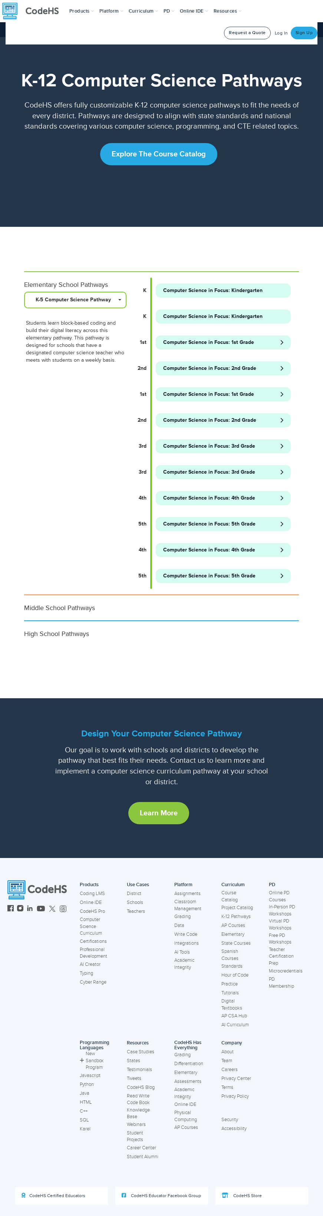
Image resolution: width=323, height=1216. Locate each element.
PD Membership (281, 982)
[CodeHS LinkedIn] (30, 909)
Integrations (186, 943)
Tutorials (230, 993)
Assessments (187, 1081)
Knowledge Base (138, 1113)
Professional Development (93, 953)
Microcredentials (286, 971)
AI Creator (90, 964)
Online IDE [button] (194, 11)
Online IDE (91, 902)
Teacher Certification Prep (281, 956)
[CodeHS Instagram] (20, 909)
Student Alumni (142, 1157)
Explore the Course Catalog (159, 154)
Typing (86, 973)
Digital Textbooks (231, 1004)
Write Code (185, 934)
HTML (86, 1102)
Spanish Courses (229, 954)
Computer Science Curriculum (91, 926)
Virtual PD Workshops (280, 924)
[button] (82, 11)
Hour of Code (234, 975)
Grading (182, 917)
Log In (281, 33)
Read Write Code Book (138, 1099)
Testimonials (139, 1070)
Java (84, 1093)
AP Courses (233, 925)
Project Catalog (237, 908)
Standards (232, 966)
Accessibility (234, 1128)
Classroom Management (187, 905)
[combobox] (75, 300)
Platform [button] (111, 11)
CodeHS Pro (92, 911)
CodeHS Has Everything (187, 1045)
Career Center (141, 1148)
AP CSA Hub (234, 1016)
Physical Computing (185, 1116)
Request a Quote (247, 33)
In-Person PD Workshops (282, 910)
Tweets (134, 1078)
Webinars (136, 1124)
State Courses (236, 943)
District (134, 894)
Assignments (187, 894)
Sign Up (304, 33)
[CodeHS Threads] (63, 909)
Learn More (159, 813)
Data (179, 925)
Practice (229, 984)
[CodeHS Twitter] (52, 909)
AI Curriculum (235, 1025)
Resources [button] (228, 11)
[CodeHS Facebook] (10, 909)
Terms (227, 1087)
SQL (84, 1120)
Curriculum (233, 884)
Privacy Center (236, 1078)
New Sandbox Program (91, 1060)
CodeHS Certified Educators (53, 1196)
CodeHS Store (242, 1196)
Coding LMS (92, 894)
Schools (135, 902)
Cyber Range (93, 982)
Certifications (93, 941)
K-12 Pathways (236, 917)
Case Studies (140, 1052)
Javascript (90, 1076)
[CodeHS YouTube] (41, 909)
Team (226, 1061)
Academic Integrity (184, 963)
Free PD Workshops (280, 938)
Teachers (136, 911)
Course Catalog (229, 896)
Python (87, 1084)
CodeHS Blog (141, 1087)
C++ (84, 1111)
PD (272, 884)
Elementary (232, 934)
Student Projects (135, 1136)
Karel (85, 1129)
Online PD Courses (279, 896)
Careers (229, 1070)
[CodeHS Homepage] (33, 11)
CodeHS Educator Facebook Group (161, 1196)
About (227, 1052)
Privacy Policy (235, 1096)
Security (229, 1120)
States (133, 1061)
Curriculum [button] (143, 11)
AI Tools (182, 952)
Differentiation (188, 1064)
